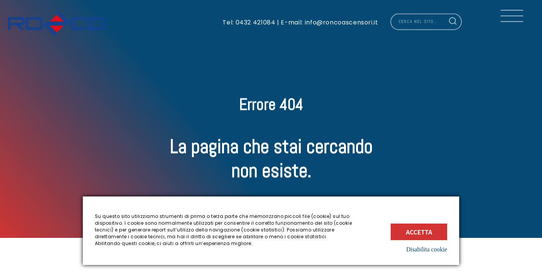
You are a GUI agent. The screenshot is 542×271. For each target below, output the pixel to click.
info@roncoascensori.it (340, 19)
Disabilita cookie (426, 249)
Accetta (419, 231)
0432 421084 (256, 19)
